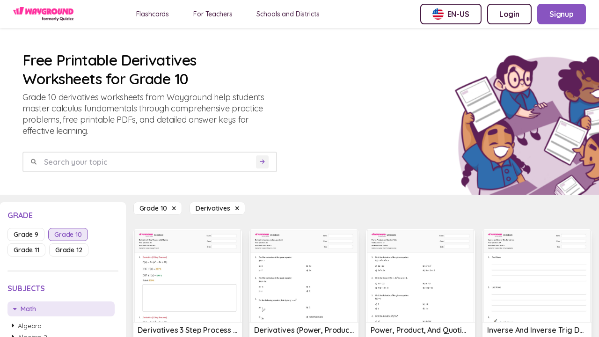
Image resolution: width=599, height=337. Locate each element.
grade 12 (68, 250)
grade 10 (68, 234)
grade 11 (26, 250)
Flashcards (152, 14)
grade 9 (26, 234)
